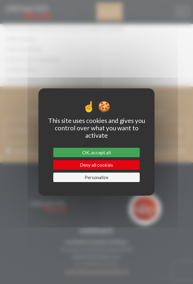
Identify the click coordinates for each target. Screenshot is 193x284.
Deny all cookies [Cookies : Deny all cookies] (96, 165)
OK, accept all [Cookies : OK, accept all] (96, 152)
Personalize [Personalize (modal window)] (96, 177)
